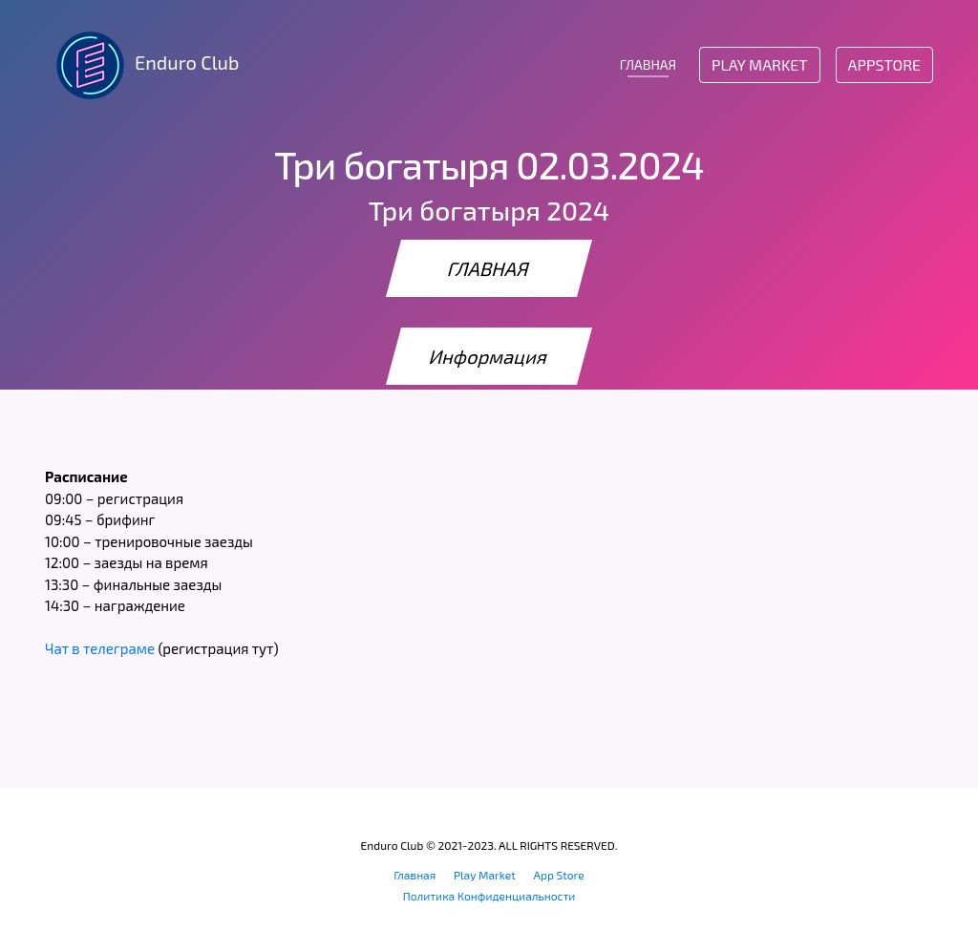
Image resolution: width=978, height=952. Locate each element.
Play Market (759, 64)
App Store (559, 874)
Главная (414, 874)
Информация (489, 356)
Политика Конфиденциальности (489, 895)
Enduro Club (142, 65)
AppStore (884, 64)
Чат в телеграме (100, 648)
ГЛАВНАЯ (648, 64)
